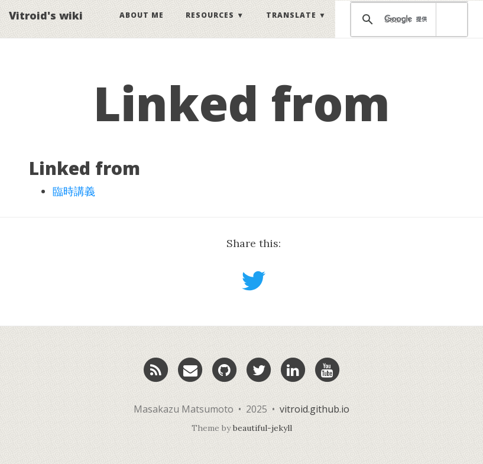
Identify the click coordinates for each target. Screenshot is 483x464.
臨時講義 (74, 191)
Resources (210, 26)
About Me (141, 26)
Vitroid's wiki (46, 27)
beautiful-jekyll (262, 428)
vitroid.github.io (314, 409)
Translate (291, 26)
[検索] (407, 31)
